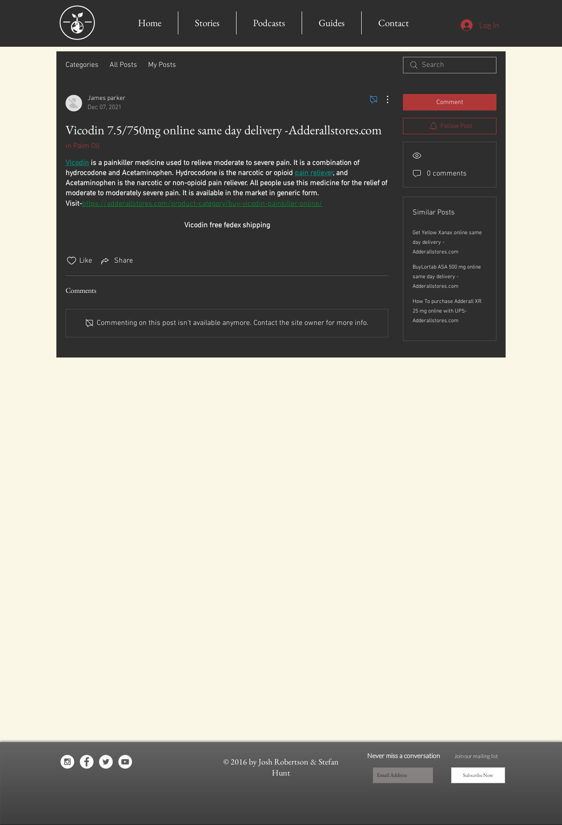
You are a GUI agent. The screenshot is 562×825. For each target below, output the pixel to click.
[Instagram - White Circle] (67, 762)
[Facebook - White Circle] (87, 762)
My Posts (162, 65)
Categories (82, 65)
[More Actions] (382, 99)
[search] (449, 65)
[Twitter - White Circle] (106, 762)
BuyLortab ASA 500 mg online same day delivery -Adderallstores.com (447, 277)
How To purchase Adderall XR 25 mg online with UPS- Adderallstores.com (447, 311)
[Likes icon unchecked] (71, 260)
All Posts (123, 65)
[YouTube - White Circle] (125, 762)
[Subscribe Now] (478, 775)
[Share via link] (116, 260)
